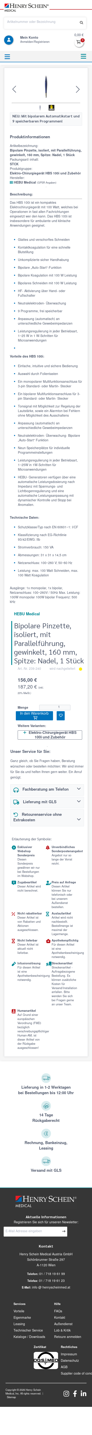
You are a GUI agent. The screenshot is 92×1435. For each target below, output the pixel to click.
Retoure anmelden (67, 1337)
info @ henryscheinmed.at (51, 1287)
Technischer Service (28, 1330)
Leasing (19, 1324)
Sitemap (11, 1397)
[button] (14, 89)
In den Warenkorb (34, 716)
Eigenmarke (22, 1318)
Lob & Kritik (62, 1330)
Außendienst (63, 1324)
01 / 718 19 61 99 (52, 1274)
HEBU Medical (33, 182)
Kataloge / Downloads (29, 1337)
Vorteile (19, 1311)
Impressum (69, 1354)
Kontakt (59, 1318)
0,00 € (79, 35)
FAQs (58, 1311)
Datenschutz (70, 1361)
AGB (64, 1367)
